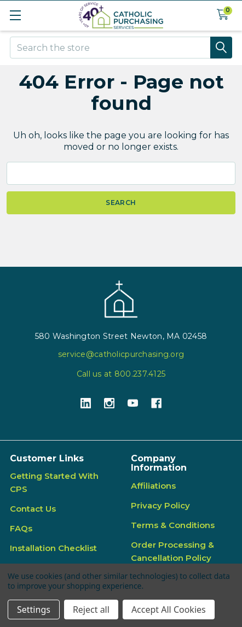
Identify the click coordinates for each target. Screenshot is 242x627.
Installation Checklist (53, 548)
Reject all (91, 609)
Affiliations (153, 485)
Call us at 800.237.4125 (121, 374)
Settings (33, 609)
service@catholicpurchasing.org (121, 354)
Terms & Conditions (173, 525)
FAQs (21, 528)
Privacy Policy (160, 505)
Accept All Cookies (168, 609)
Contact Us (33, 508)
